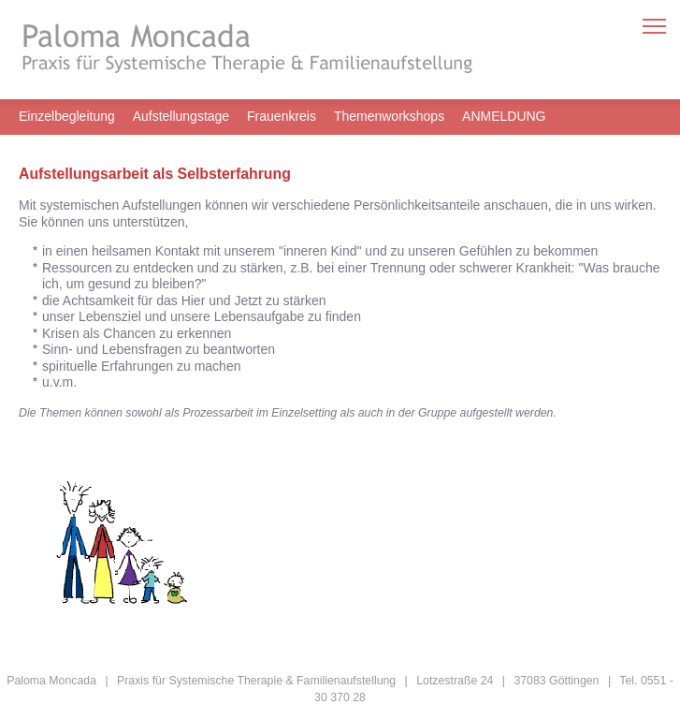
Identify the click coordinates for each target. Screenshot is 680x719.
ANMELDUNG (503, 116)
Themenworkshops (389, 116)
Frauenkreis (281, 116)
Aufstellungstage (181, 116)
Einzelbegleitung (67, 116)
